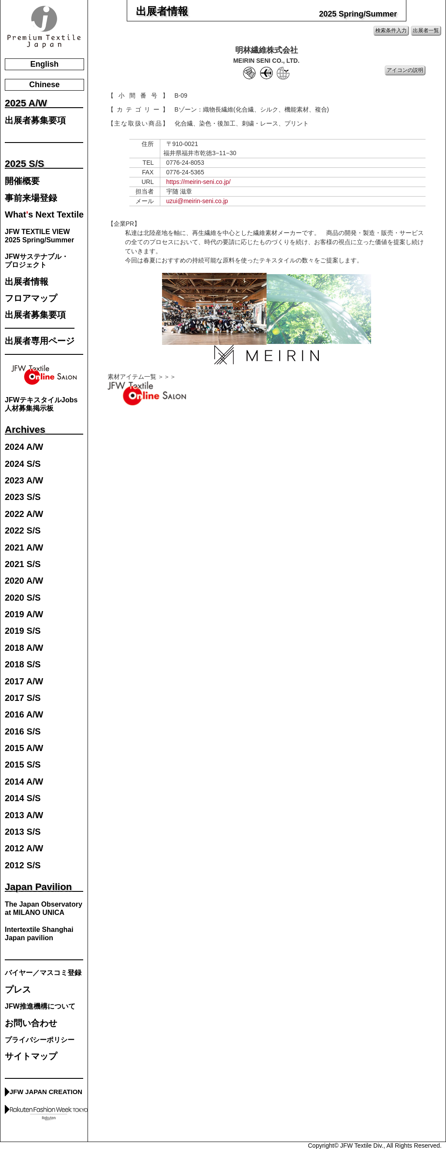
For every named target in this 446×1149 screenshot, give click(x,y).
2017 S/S (23, 698)
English (44, 64)
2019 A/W (24, 614)
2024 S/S (23, 464)
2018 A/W (24, 648)
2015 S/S (23, 765)
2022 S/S (23, 531)
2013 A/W (24, 815)
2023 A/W (24, 480)
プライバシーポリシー (39, 1040)
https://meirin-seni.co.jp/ (198, 181)
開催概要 (22, 181)
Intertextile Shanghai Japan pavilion (39, 934)
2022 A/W (24, 514)
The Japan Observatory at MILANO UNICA (43, 908)
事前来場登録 (31, 198)
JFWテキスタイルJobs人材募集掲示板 (41, 404)
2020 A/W (24, 581)
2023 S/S (23, 497)
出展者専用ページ (39, 341)
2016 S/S (23, 731)
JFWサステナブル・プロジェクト (36, 261)
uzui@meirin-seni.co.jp (197, 200)
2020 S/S (23, 598)
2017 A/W (24, 681)
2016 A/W (24, 714)
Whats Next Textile (44, 215)
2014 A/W (24, 782)
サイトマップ (31, 1056)
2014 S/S (23, 798)
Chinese (44, 84)
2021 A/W (24, 548)
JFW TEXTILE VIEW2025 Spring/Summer (39, 236)
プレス (18, 990)
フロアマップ (31, 298)
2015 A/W (24, 748)
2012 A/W (24, 848)
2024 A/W (24, 447)
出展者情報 (26, 282)
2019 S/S (23, 631)
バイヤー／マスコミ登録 (43, 972)
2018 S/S (23, 664)
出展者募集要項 (35, 120)
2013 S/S (23, 832)
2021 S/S (23, 564)
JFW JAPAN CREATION (46, 1091)
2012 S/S (23, 865)
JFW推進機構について (40, 1006)
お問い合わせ (31, 1023)
